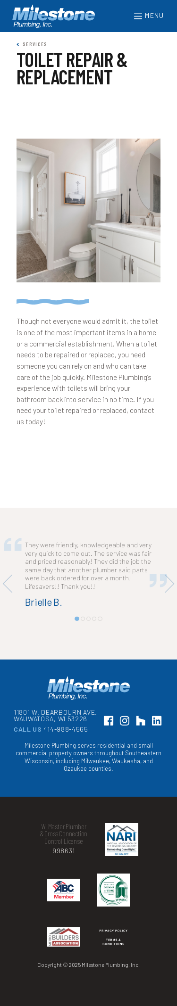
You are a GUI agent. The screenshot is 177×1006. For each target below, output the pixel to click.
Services (32, 44)
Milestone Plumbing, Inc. (53, 16)
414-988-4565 (65, 729)
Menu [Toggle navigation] (148, 16)
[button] (77, 619)
